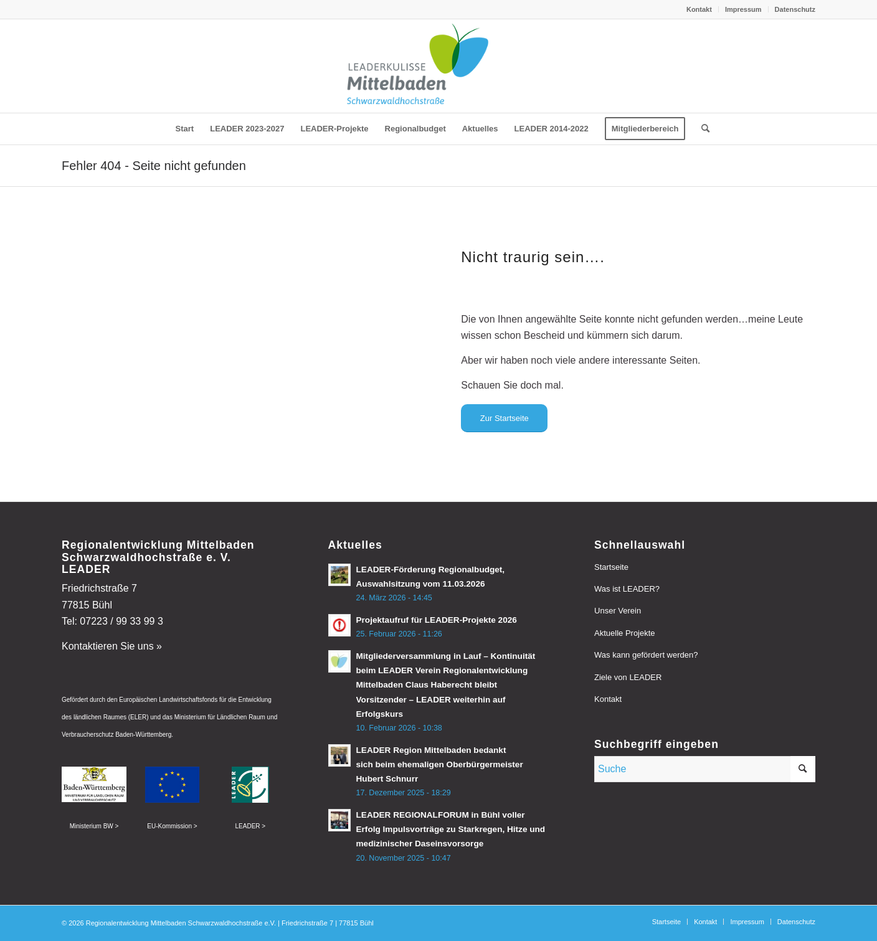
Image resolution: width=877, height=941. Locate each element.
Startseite (611, 567)
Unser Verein (617, 610)
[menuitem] (699, 9)
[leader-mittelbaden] (438, 66)
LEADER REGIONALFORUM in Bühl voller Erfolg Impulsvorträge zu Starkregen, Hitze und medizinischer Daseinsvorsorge (451, 829)
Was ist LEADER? (627, 588)
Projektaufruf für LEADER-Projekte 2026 (436, 620)
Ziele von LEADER (627, 677)
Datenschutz (795, 9)
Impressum (743, 9)
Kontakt (699, 9)
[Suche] (701, 128)
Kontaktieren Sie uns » (112, 646)
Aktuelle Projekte (624, 633)
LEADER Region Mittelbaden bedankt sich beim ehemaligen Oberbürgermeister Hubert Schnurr (439, 764)
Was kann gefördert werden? (646, 655)
